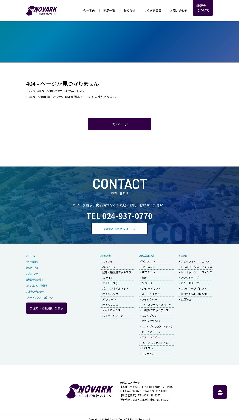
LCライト (107, 278)
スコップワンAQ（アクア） (158, 326)
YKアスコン (148, 261)
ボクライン (148, 353)
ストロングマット (152, 294)
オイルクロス (110, 305)
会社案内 (89, 10)
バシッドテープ (190, 283)
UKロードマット (151, 288)
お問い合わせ (179, 10)
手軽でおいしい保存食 (194, 294)
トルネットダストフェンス (196, 267)
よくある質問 (153, 10)
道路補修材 (146, 255)
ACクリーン (109, 299)
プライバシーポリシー (41, 297)
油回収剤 (106, 255)
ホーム (30, 255)
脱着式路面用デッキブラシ (118, 272)
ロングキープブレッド (194, 288)
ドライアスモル (151, 332)
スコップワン (149, 315)
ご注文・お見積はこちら (46, 308)
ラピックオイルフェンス (195, 261)
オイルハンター (111, 294)
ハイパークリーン (112, 315)
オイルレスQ (109, 283)
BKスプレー (149, 348)
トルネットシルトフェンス (196, 272)
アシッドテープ (190, 278)
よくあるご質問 (36, 285)
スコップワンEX (151, 321)
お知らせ (129, 10)
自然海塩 (186, 299)
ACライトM (109, 267)
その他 (182, 255)
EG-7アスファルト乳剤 (155, 343)
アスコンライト (151, 337)
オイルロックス (111, 310)
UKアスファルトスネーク (156, 305)
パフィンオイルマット (115, 288)
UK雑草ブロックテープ (155, 310)
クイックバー (149, 299)
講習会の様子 (35, 279)
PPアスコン (148, 267)
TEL (120, 215)
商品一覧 (109, 10)
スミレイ (107, 261)
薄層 (144, 278)
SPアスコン (148, 272)
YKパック (147, 283)
